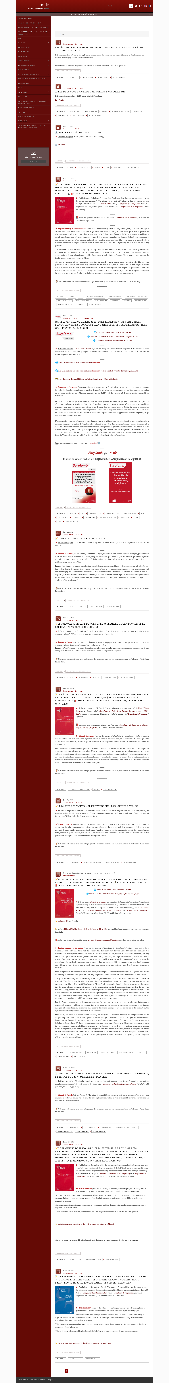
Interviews (22, 97)
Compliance (73, 77)
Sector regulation (65, 305)
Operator (115, 301)
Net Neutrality (101, 301)
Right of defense (112, 862)
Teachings (33, 92)
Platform (126, 301)
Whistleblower (78, 115)
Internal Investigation (120, 111)
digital (72, 297)
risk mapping (83, 677)
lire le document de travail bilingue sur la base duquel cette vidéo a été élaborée (87, 379)
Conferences (23, 83)
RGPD (59, 521)
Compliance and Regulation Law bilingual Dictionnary (31, 126)
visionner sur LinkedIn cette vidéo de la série (79, 363)
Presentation (23, 47)
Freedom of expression (95, 297)
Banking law (74, 1127)
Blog (20, 87)
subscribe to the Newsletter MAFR (114, 894)
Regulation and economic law (67, 71)
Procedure (125, 517)
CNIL (82, 513)
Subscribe (33, 161)
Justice (59, 161)
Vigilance (117, 167)
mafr (44, 5)
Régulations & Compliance (131, 206)
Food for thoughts (26, 107)
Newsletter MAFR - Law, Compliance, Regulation (33, 33)
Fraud (107, 167)
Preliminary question (108, 517)
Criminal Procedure (93, 1259)
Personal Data (90, 517)
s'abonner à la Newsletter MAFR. (114, 336)
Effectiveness (63, 517)
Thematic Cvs (33, 61)
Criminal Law (88, 77)
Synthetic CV (23, 52)
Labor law (138, 111)
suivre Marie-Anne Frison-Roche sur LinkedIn (113, 332)
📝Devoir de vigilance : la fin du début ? (80, 538)
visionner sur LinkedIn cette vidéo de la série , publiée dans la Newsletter (98, 371)
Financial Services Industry (126, 1127)
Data (142, 513)
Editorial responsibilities (33, 74)
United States (63, 115)
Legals (50, 1380)
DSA (81, 297)
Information (74, 862)
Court (71, 607)
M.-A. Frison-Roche (103, 204)
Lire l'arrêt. (59, 100)
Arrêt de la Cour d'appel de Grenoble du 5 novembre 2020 (90, 92)
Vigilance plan (96, 607)
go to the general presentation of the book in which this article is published (86, 1224)
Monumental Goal (64, 301)
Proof (136, 517)
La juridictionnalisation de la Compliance (114, 1173)
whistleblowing (119, 77)
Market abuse (103, 77)
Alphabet (22, 112)
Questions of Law (25, 18)
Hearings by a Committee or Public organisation (32, 102)
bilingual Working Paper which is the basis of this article (85, 929)
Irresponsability (115, 297)
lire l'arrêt (61, 145)
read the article (63, 921)
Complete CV (23, 56)
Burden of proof (84, 167)
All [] (62, 34)
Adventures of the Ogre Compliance (33, 27)
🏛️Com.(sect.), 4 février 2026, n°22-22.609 (78, 132)
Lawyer (96, 789)
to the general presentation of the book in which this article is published (84, 1343)
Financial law (106, 1127)
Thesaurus (33, 121)
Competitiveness (75, 1053)
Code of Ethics (74, 111)
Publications (23, 70)
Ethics (104, 111)
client (97, 167)
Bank (71, 167)
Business (72, 513)
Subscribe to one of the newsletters (85, 14)
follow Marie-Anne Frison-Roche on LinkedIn (114, 890)
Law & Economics (107, 1053)
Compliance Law (91, 111)
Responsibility (140, 301)
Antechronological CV (33, 65)
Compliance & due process (79, 789)
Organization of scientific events (32, 79)
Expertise (76, 517)
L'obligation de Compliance (136, 297)
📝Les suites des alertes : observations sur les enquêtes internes (96, 806)
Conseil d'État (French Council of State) (121, 513)
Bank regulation (90, 1127)
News (20, 38)
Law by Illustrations (26, 116)
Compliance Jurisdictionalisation (95, 1293)
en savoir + (60, 77)
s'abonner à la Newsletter (114, 340)
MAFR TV (33, 43)
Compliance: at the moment (29, 23)
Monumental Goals (83, 301)
